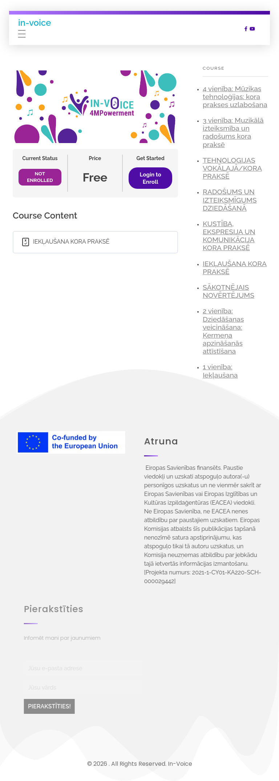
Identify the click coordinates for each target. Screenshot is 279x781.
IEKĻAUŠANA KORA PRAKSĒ (235, 268)
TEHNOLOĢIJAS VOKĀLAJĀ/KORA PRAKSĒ (232, 168)
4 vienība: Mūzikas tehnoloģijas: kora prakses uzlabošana (235, 97)
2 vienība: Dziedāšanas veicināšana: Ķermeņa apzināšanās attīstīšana (223, 331)
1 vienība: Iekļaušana (220, 371)
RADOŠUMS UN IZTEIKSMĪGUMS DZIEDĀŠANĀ (230, 200)
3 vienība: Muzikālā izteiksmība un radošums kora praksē (233, 132)
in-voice (34, 22)
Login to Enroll (150, 178)
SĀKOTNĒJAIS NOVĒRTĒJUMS (228, 291)
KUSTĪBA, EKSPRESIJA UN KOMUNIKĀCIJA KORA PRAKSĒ (229, 236)
